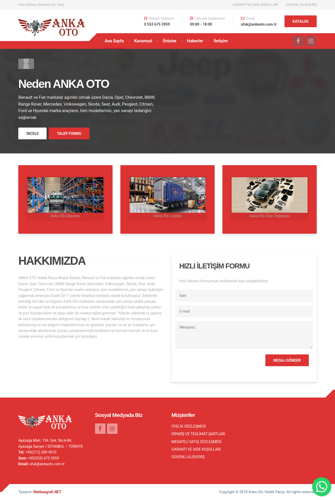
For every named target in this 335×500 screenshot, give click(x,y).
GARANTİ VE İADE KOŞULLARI (255, 5)
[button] (23, 64)
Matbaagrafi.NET (47, 492)
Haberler (195, 40)
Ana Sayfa (114, 40)
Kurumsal (143, 40)
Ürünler (169, 40)
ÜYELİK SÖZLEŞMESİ (188, 426)
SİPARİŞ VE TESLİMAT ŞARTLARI (198, 434)
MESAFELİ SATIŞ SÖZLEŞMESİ (196, 442)
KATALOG (301, 21)
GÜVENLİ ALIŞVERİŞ (301, 5)
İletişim (221, 40)
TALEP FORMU (69, 133)
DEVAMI (105, 336)
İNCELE (32, 133)
